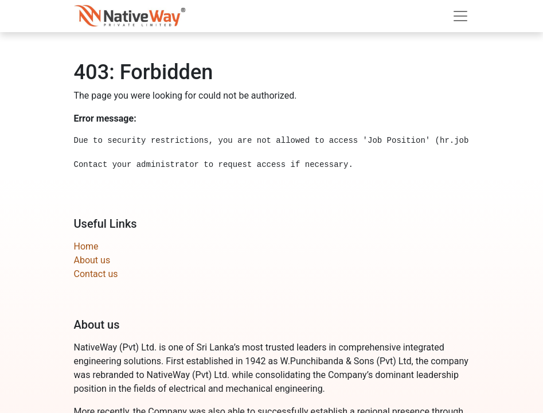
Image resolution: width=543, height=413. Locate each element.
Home (86, 246)
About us (92, 260)
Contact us (96, 273)
